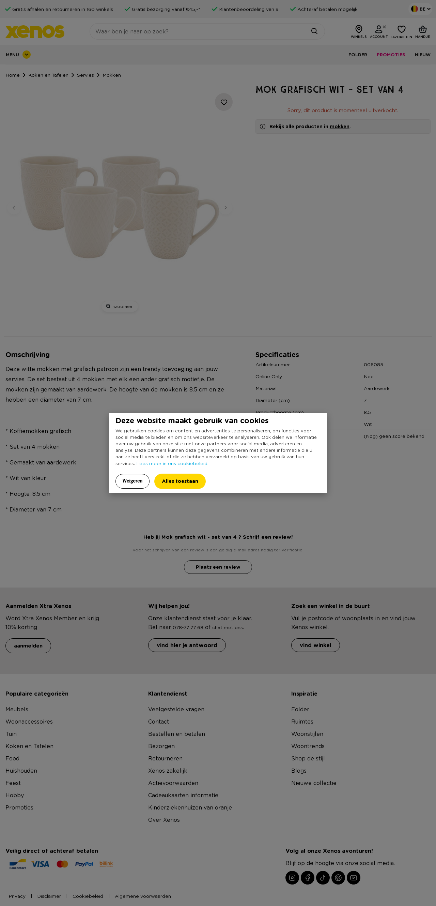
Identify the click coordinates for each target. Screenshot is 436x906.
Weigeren (133, 481)
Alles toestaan (180, 481)
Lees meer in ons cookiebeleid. (172, 463)
